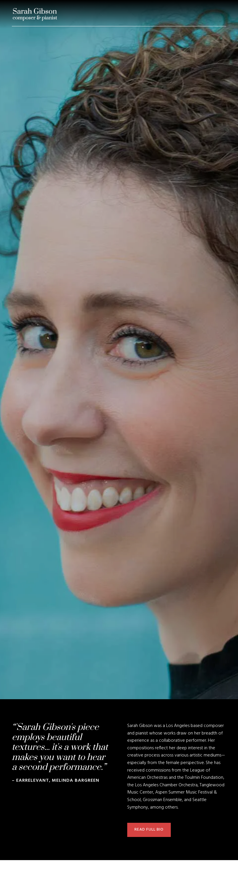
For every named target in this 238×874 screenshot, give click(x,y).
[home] (35, 14)
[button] (226, 14)
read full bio (149, 829)
